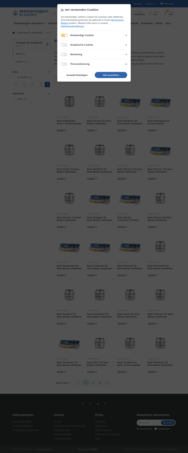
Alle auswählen (111, 74)
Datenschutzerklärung (72, 26)
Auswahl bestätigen (77, 74)
